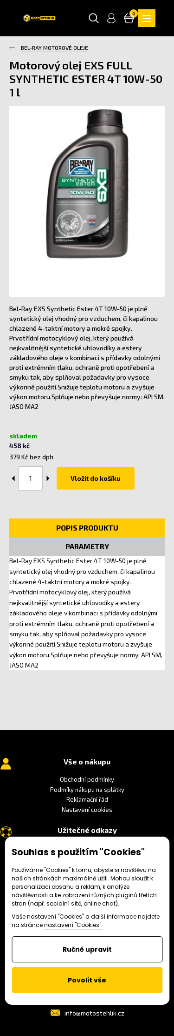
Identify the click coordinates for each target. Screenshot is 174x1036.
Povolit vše (87, 980)
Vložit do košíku (96, 478)
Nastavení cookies (87, 809)
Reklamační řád (87, 799)
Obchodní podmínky (87, 779)
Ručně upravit (87, 949)
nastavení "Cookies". (73, 925)
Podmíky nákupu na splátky (87, 789)
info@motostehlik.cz (94, 1013)
